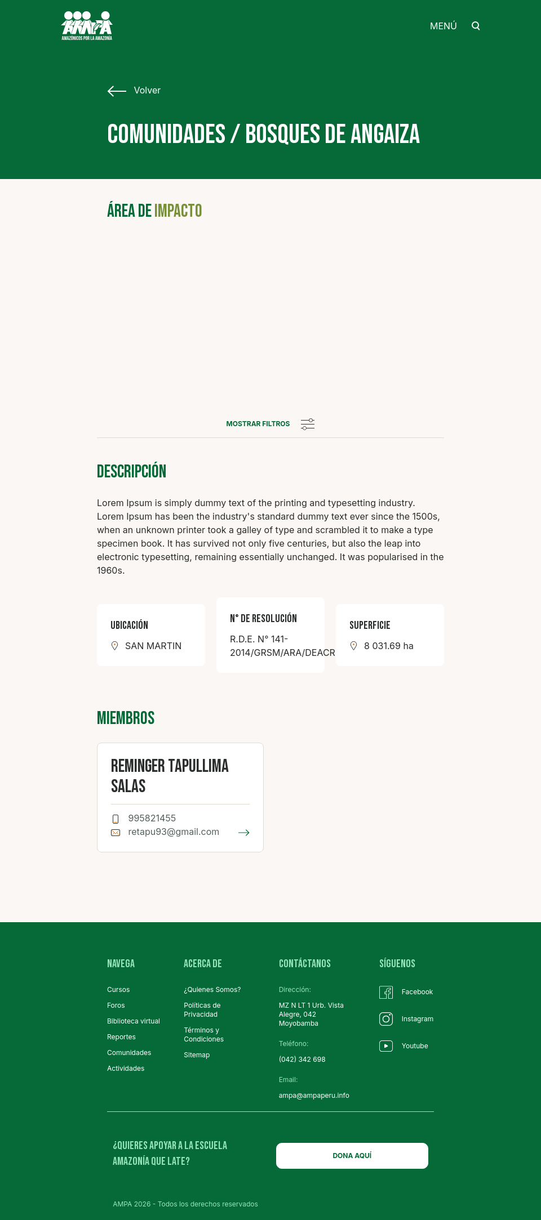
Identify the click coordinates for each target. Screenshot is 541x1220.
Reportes (121, 1037)
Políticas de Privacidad (202, 1009)
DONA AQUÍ (351, 1155)
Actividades (125, 1068)
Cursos (118, 989)
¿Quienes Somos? (212, 989)
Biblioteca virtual (133, 1021)
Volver (134, 90)
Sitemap (197, 1055)
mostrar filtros (271, 424)
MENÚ (443, 26)
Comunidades (129, 1052)
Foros (116, 1005)
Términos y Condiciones (204, 1034)
